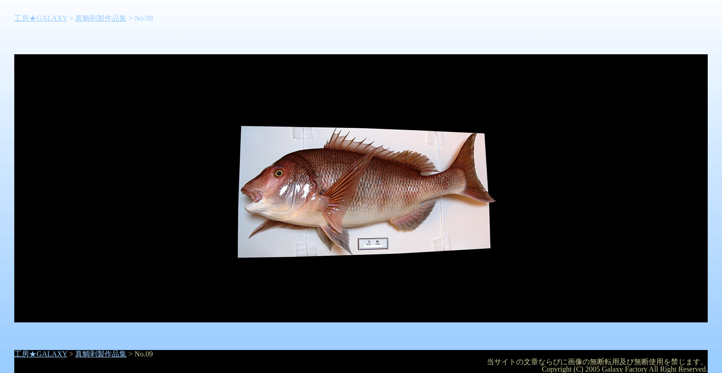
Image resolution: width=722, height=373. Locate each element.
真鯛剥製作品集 (101, 18)
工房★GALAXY (40, 18)
